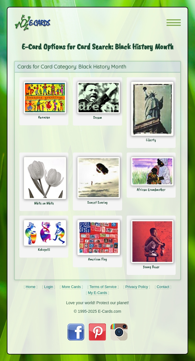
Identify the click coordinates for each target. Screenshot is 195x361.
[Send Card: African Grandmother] (151, 171)
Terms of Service (102, 287)
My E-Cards (97, 293)
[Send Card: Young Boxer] (151, 241)
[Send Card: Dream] (97, 97)
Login (48, 287)
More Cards (71, 287)
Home (30, 287)
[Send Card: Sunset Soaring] (97, 177)
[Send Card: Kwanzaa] (44, 97)
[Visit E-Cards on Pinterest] (97, 339)
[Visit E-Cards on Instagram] (119, 339)
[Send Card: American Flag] (97, 237)
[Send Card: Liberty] (151, 109)
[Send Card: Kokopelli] (44, 232)
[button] (174, 23)
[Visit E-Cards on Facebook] (75, 339)
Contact (163, 287)
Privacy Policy (136, 287)
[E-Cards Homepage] (42, 22)
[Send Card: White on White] (44, 178)
